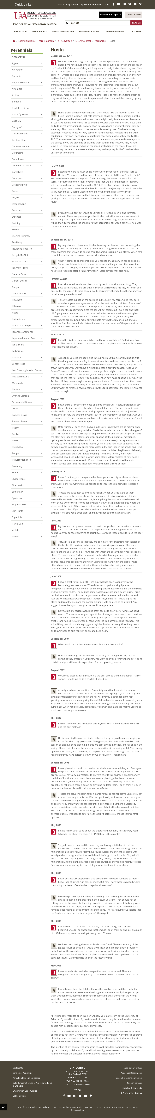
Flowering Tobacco (22, 248)
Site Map (135, 1107)
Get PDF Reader (76, 1107)
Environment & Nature (89, 31)
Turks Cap (17, 523)
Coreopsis (17, 178)
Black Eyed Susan (21, 108)
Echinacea (17, 229)
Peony (15, 427)
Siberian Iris (18, 485)
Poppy (15, 453)
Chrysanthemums (21, 146)
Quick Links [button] (23, 4)
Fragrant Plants (20, 267)
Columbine (17, 152)
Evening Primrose (21, 235)
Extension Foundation (92, 1107)
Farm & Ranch (20, 31)
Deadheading (19, 203)
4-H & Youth (135, 31)
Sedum (15, 472)
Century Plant (19, 140)
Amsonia (16, 76)
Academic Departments (131, 1073)
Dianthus (17, 210)
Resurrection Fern (21, 459)
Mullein (16, 389)
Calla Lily (16, 120)
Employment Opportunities (25, 1091)
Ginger (15, 287)
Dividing (16, 223)
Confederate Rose (21, 165)
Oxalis (15, 408)
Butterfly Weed (20, 114)
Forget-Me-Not (20, 255)
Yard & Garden (38, 31)
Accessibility (64, 1107)
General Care (19, 274)
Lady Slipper (18, 351)
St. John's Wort (19, 504)
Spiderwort (18, 498)
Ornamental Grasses (22, 402)
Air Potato (17, 69)
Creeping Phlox (20, 184)
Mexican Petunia (20, 376)
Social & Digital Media (132, 1088)
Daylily (15, 197)
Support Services (134, 1083)
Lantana (16, 357)
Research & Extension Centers (128, 1078)
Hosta (15, 312)
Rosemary (17, 466)
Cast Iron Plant (20, 133)
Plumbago (17, 446)
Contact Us (18, 1068)
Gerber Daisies (19, 280)
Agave (15, 63)
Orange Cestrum (20, 395)
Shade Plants (19, 478)
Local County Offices (132, 1068)
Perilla (15, 434)
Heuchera (17, 299)
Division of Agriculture (67, 4)
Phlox (15, 440)
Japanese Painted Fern (23, 338)
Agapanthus (18, 56)
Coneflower (18, 159)
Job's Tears (18, 344)
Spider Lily (17, 491)
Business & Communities (62, 31)
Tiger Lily (17, 517)
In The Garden (64, 40)
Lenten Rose (18, 363)
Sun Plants (17, 510)
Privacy (54, 1107)
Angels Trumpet (20, 82)
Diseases (16, 216)
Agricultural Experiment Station (95, 4)
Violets (15, 530)
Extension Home (27, 40)
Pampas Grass (19, 415)
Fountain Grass (20, 261)
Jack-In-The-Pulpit (21, 325)
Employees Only (77, 1110)
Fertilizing (17, 242)
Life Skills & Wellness (115, 31)
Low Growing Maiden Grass (26, 370)
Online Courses (19, 1096)
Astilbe (15, 95)
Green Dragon (19, 293)
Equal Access (35, 1107)
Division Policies (124, 1107)
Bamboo (16, 101)
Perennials (100, 40)
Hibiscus (16, 306)
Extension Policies (110, 1107)
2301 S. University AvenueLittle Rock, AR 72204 (77, 1072)
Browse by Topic (109, 14)
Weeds (15, 536)
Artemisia (17, 88)
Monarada (17, 383)
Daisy (15, 191)
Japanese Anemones (22, 331)
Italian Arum (18, 319)
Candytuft (17, 127)
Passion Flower (20, 421)
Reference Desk (83, 40)
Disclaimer (46, 1107)
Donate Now (134, 14)
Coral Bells (17, 171)
